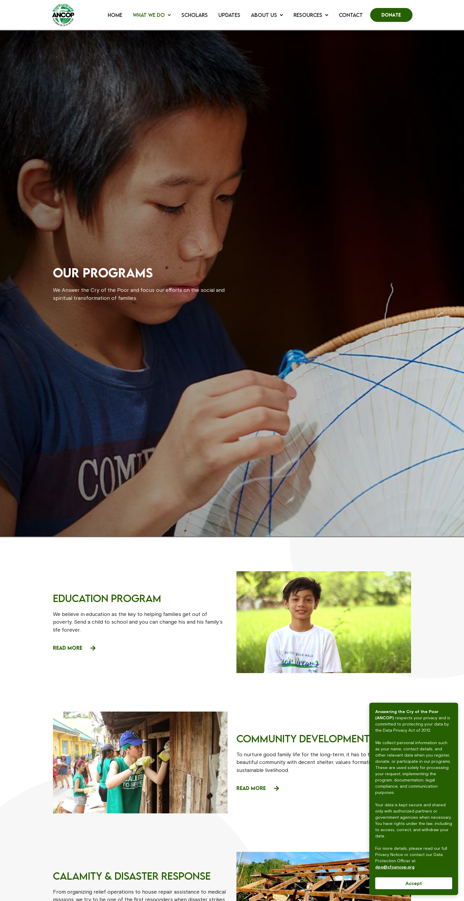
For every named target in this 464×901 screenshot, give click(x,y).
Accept (413, 883)
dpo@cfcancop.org (395, 867)
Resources (311, 15)
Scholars (194, 15)
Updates (229, 15)
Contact (351, 15)
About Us (267, 15)
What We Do (152, 15)
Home (115, 15)
